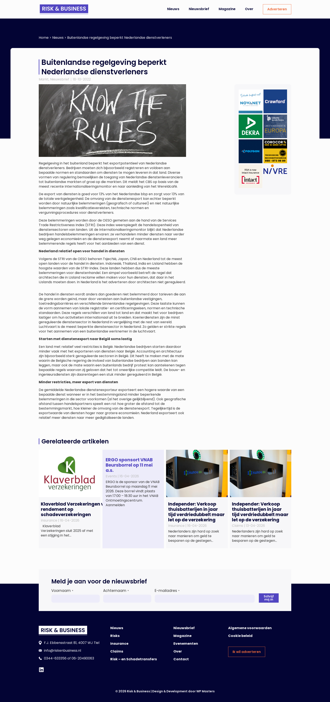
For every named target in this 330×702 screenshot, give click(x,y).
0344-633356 (55, 658)
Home (44, 37)
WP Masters (205, 691)
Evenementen (185, 643)
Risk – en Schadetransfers (133, 659)
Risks (115, 635)
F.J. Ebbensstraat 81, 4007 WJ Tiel (71, 642)
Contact (181, 659)
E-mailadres (166, 590)
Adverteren (277, 9)
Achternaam (116, 590)
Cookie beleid (240, 635)
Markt (44, 79)
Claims (116, 651)
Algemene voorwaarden (250, 628)
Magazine (227, 9)
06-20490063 (83, 658)
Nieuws (173, 9)
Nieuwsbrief (199, 9)
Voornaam (62, 590)
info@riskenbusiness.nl (62, 650)
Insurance (119, 643)
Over (249, 9)
